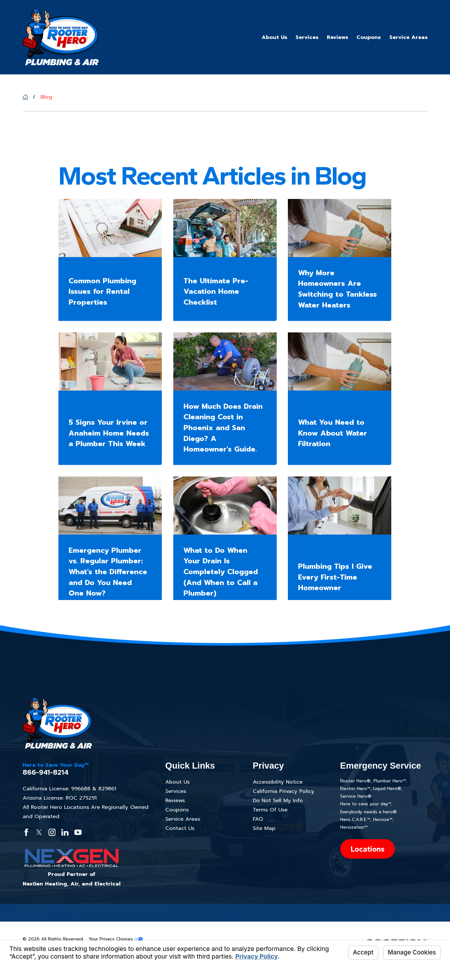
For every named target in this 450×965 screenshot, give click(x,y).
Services (175, 791)
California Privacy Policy (283, 791)
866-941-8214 (46, 772)
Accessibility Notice (278, 782)
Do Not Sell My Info (278, 800)
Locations (367, 849)
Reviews (175, 800)
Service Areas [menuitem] (408, 37)
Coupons (177, 810)
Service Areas (182, 819)
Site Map (264, 828)
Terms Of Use (270, 810)
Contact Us (179, 828)
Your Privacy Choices (116, 939)
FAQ (258, 819)
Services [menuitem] (307, 37)
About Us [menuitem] (274, 37)
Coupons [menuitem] (368, 37)
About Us (177, 782)
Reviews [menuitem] (337, 37)
